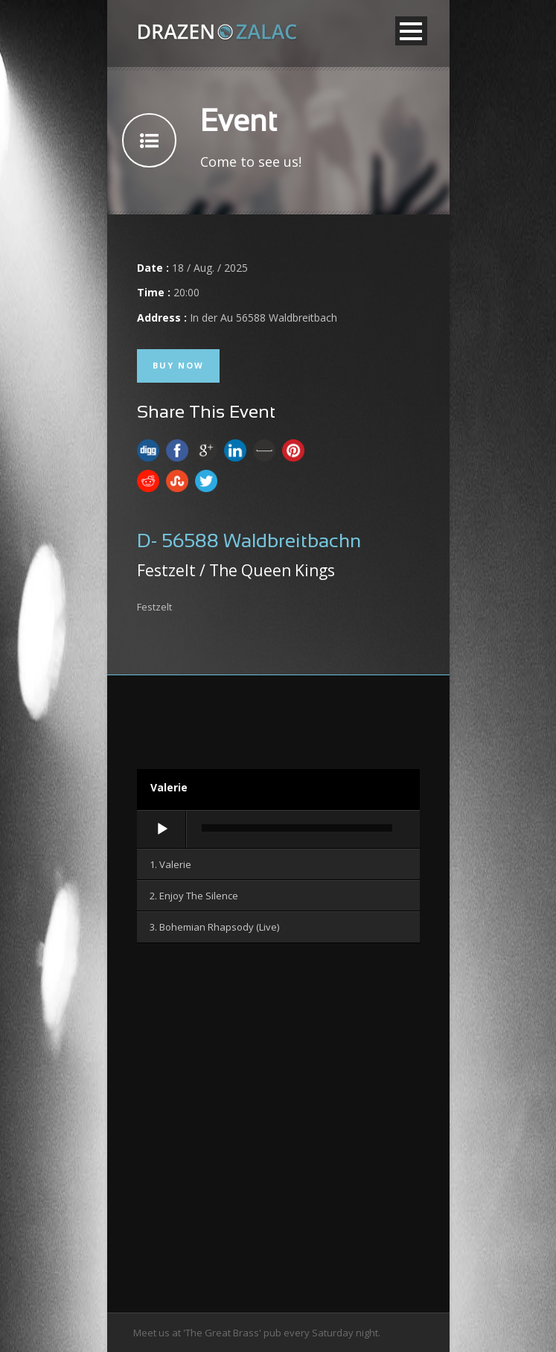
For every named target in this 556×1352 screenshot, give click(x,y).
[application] (278, 830)
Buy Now (178, 365)
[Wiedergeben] (162, 829)
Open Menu (411, 30)
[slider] (297, 828)
